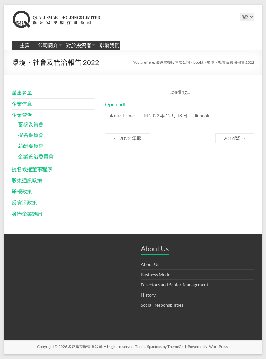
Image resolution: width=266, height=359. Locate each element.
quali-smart (125, 115)
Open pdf (115, 104)
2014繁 (235, 138)
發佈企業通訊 (27, 214)
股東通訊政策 (27, 180)
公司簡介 (48, 45)
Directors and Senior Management (174, 284)
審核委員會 (30, 124)
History (148, 294)
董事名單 (22, 93)
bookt (205, 115)
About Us (150, 264)
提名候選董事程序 (32, 169)
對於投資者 (78, 45)
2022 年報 (127, 138)
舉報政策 (22, 191)
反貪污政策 (24, 202)
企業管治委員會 (36, 156)
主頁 (25, 45)
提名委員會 (30, 135)
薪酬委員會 (30, 146)
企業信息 (22, 104)
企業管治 (22, 115)
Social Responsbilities (162, 305)
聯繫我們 (109, 45)
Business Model (156, 274)
